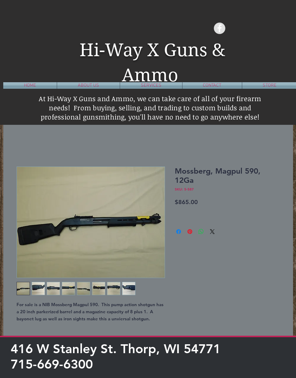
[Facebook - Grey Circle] (219, 28)
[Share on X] (212, 231)
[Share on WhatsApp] (201, 231)
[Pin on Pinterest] (189, 231)
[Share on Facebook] (178, 231)
